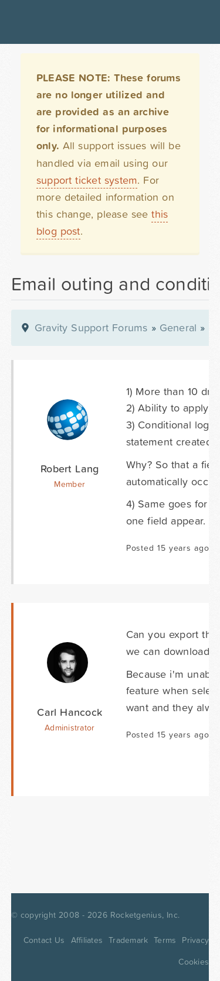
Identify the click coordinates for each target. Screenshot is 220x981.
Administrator (69, 727)
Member (69, 484)
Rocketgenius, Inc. (145, 915)
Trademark (128, 940)
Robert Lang (69, 468)
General (178, 327)
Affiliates (87, 940)
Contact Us (44, 940)
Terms (165, 940)
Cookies (193, 962)
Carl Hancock (69, 712)
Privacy (195, 940)
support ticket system (87, 180)
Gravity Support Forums (91, 327)
